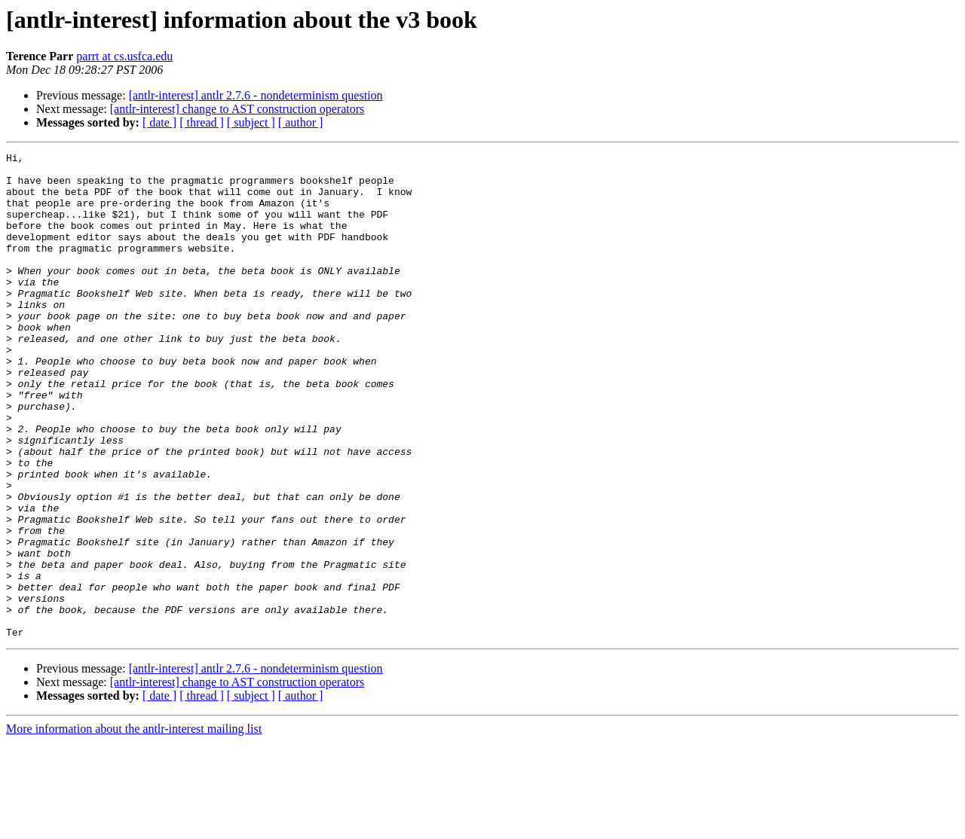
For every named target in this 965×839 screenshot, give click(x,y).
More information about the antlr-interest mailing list (134, 825)
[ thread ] (201, 122)
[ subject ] (251, 122)
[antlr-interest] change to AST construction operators (237, 108)
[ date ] (159, 122)
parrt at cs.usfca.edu (124, 56)
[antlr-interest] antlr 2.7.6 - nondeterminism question (256, 95)
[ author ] (300, 122)
